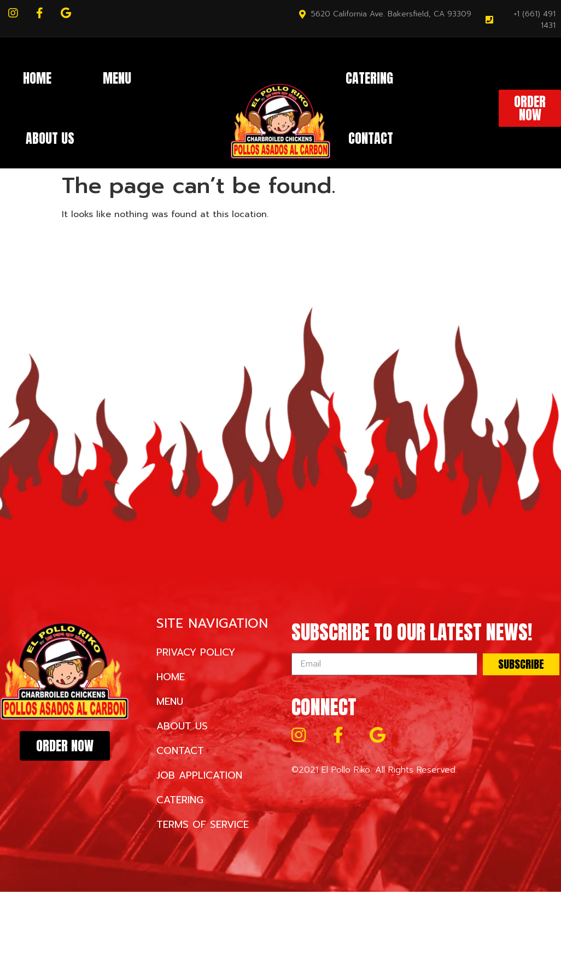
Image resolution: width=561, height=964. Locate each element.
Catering (369, 78)
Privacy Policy (195, 652)
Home (37, 78)
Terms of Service (202, 824)
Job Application (199, 775)
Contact (370, 138)
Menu (117, 78)
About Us (50, 138)
